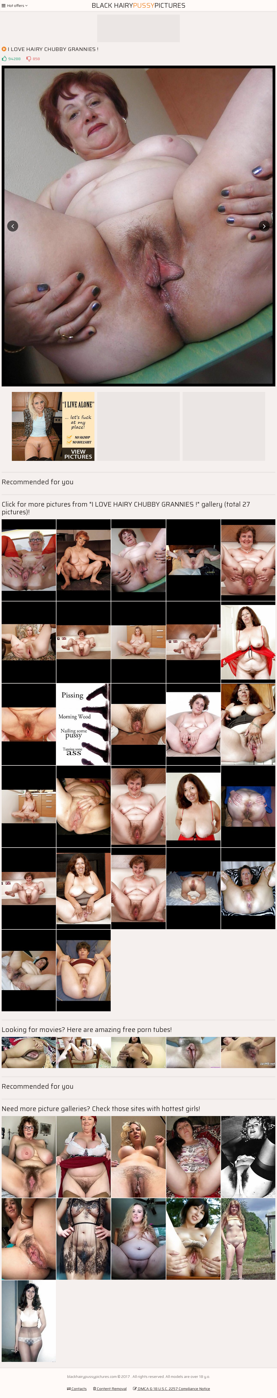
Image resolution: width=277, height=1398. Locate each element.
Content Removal (110, 1389)
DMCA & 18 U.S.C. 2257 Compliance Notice (171, 1389)
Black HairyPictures (139, 5)
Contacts (77, 1389)
